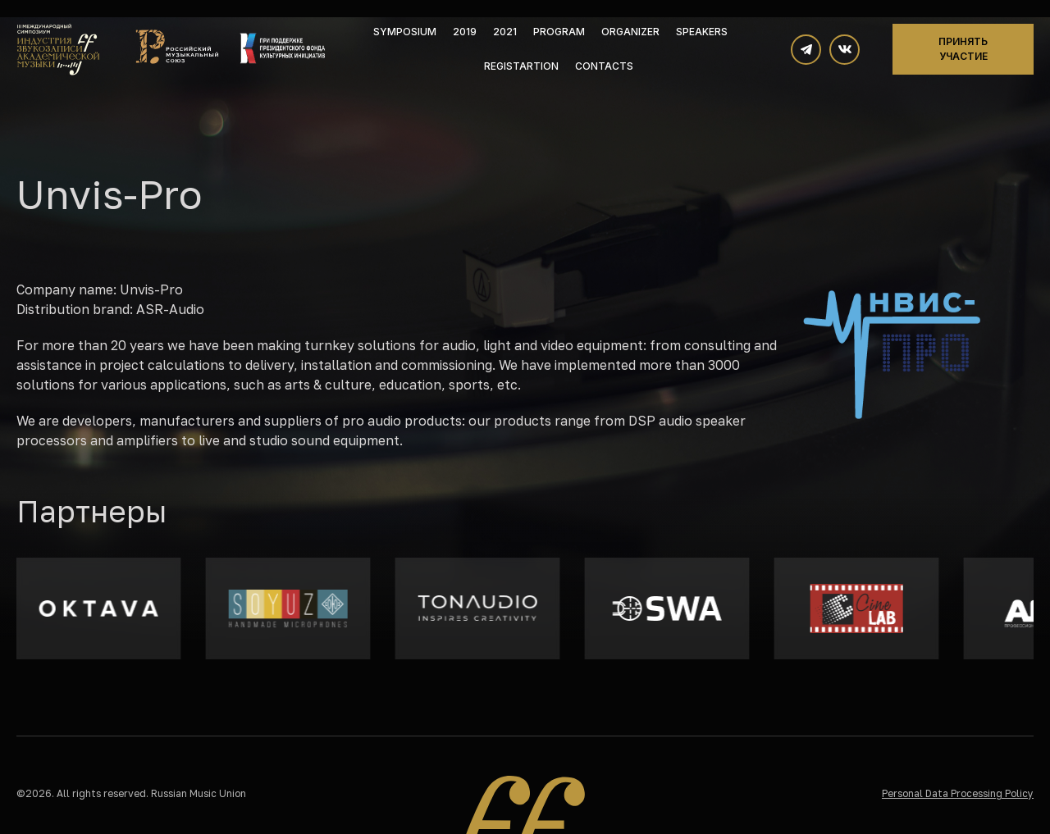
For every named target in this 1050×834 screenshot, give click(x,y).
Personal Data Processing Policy (958, 793)
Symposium (404, 31)
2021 (505, 31)
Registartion (521, 66)
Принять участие (963, 48)
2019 (465, 31)
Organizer (630, 31)
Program (559, 31)
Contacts (604, 66)
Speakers (702, 31)
